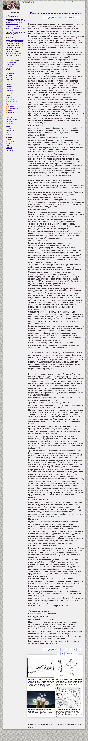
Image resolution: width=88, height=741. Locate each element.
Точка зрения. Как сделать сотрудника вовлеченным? (15, 40)
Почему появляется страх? (15, 26)
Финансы (9, 143)
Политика (9, 117)
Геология (9, 80)
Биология (9, 71)
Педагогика (9, 115)
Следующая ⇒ (73, 18)
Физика (8, 139)
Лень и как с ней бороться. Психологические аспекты (15, 44)
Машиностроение (11, 102)
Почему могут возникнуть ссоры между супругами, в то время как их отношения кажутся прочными (15, 21)
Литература (9, 93)
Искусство (9, 86)
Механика (9, 110)
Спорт (8, 132)
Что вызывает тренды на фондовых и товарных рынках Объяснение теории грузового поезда (41, 681)
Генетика (9, 75)
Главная (66, 1)
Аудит (8, 69)
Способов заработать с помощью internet (13, 48)
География (9, 77)
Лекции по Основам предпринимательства (13, 52)
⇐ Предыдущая (50, 18)
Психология (9, 123)
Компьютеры (10, 91)
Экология (9, 148)
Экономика (9, 150)
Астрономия (10, 66)
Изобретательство (12, 82)
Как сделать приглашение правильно (14, 36)
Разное (8, 126)
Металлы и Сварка (12, 108)
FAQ (82, 1)
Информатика (10, 84)
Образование (10, 113)
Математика (10, 99)
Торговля (9, 137)
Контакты (75, 1)
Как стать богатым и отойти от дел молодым (16, 29)
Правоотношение (11, 119)
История (8, 88)
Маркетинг (9, 97)
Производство (10, 121)
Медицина (9, 104)
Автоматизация (11, 62)
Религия (8, 128)
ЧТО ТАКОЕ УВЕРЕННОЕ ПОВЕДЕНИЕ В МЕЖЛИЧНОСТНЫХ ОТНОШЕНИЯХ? (69, 680)
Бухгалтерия (10, 73)
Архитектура (10, 64)
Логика (8, 95)
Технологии (9, 134)
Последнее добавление (14, 55)
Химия (8, 145)
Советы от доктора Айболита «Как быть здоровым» (15, 33)
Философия (10, 141)
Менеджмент (10, 106)
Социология (10, 130)
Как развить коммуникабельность (13, 15)
